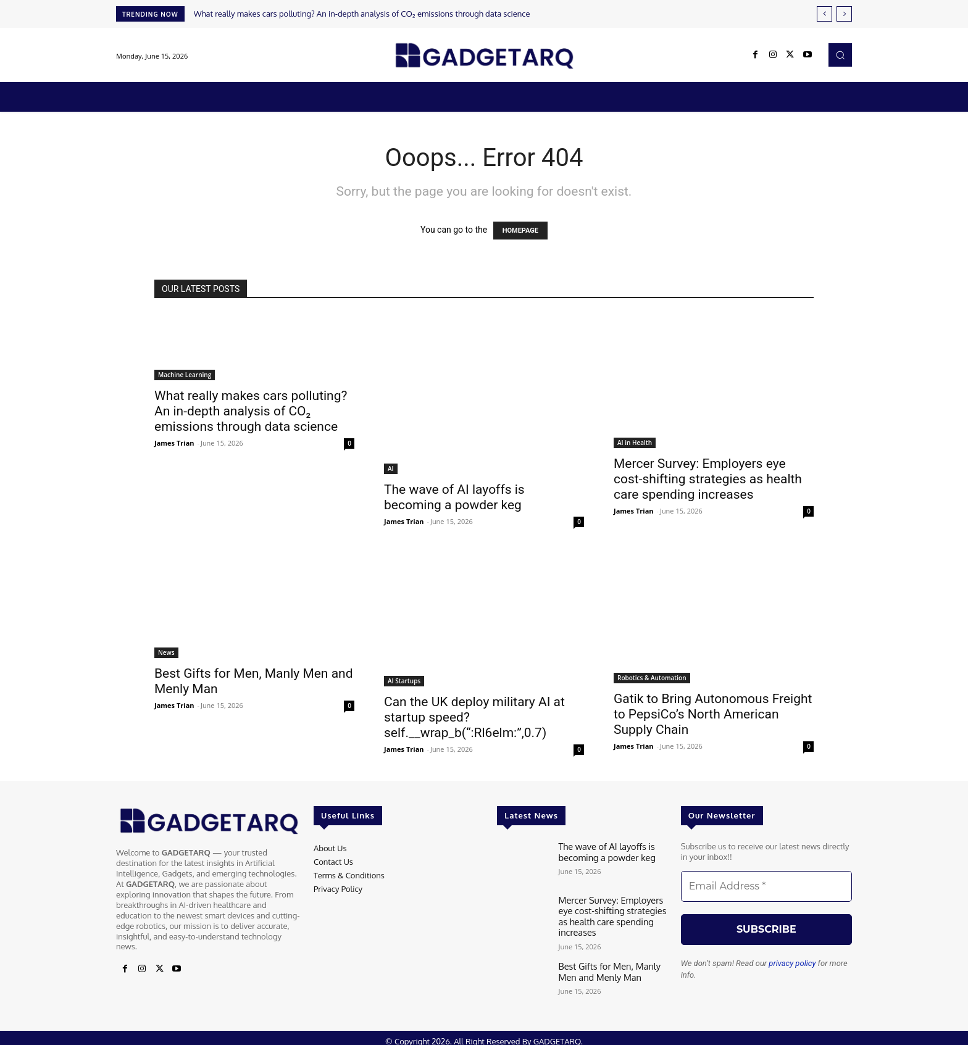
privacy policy (792, 963)
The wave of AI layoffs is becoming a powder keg (454, 497)
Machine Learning (184, 374)
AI (391, 468)
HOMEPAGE (520, 231)
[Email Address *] (766, 886)
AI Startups (404, 681)
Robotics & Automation (651, 677)
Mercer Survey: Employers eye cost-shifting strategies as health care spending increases (708, 479)
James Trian (174, 443)
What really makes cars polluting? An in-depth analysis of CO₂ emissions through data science (362, 14)
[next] (844, 14)
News (166, 652)
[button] (840, 55)
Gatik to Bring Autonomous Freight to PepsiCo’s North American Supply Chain (713, 714)
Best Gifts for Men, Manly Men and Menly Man (613, 965)
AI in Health (634, 442)
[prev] (824, 14)
